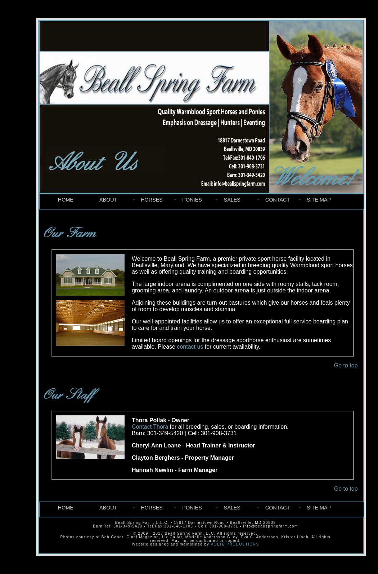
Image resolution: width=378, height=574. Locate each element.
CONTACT (277, 200)
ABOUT (108, 200)
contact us (190, 347)
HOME (65, 200)
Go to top (346, 365)
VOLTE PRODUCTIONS (235, 544)
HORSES (152, 200)
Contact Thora (150, 427)
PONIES (192, 200)
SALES (232, 200)
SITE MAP (319, 200)
